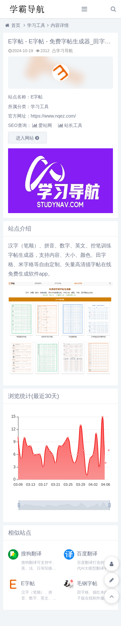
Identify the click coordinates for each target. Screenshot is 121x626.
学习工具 (36, 25)
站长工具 (70, 125)
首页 (15, 25)
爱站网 (42, 125)
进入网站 (27, 138)
